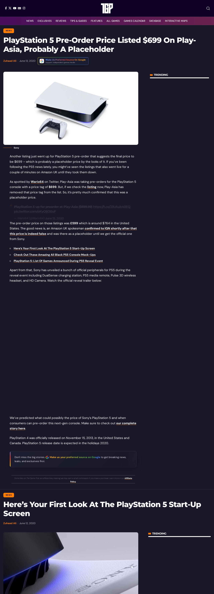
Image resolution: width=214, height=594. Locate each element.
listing (91, 187)
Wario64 (37, 182)
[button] (208, 8)
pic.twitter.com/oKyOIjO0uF (35, 211)
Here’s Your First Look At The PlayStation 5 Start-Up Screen (54, 248)
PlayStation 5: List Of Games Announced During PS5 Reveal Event (58, 261)
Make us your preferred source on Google (75, 457)
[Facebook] (6, 8)
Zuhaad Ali (9, 61)
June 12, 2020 (54, 218)
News (9, 30)
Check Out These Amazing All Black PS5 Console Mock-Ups (55, 255)
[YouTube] (14, 8)
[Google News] (19, 8)
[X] (10, 8)
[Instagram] (24, 8)
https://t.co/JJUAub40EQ (111, 207)
